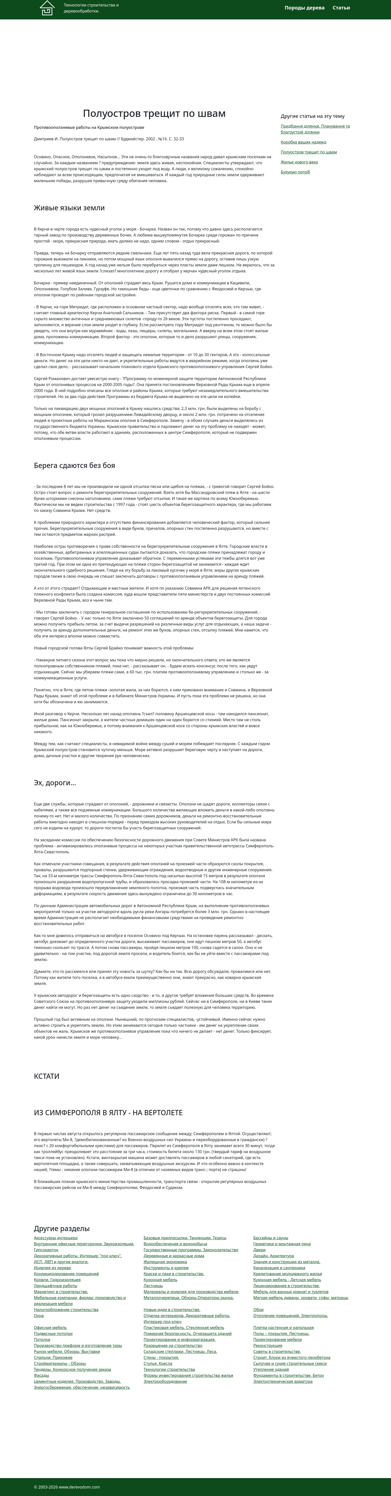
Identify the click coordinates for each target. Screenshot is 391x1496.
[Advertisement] (183, 60)
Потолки (42, 1339)
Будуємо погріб (295, 172)
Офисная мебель (50, 1327)
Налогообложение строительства (66, 1309)
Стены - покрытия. (161, 1357)
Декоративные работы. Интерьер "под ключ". (78, 1256)
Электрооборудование (165, 1381)
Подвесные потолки (53, 1333)
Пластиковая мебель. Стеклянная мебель (184, 1327)
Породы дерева (305, 7)
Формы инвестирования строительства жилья (188, 1375)
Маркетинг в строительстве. (61, 1291)
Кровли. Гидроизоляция (57, 1279)
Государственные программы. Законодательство (191, 1250)
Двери (259, 1250)
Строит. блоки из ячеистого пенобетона (291, 1357)
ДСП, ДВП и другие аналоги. (61, 1261)
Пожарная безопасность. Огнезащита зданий (188, 1333)
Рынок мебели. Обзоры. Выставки (67, 1351)
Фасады (41, 1375)
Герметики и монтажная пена (282, 1244)
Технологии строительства (169, 1369)
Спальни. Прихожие (53, 1357)
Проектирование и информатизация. (180, 1339)
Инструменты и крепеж (166, 1267)
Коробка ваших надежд (303, 142)
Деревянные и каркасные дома (174, 1256)
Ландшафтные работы (55, 1285)
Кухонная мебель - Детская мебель (287, 1279)
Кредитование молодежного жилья (287, 1273)
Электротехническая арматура (283, 1381)
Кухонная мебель (160, 1279)
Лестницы (153, 1285)
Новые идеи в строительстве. (172, 1309)
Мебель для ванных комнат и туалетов (290, 1291)
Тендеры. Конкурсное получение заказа (72, 1369)
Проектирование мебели (277, 1339)
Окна (39, 1315)
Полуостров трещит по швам (309, 152)
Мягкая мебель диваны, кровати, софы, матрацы (300, 1297)
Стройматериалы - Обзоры (60, 1363)
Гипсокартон (46, 1250)
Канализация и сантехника (279, 1267)
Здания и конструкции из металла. (286, 1261)
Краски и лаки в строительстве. (174, 1273)
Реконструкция (267, 1345)
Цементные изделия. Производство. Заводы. (77, 1381)
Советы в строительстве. (277, 1351)
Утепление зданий (271, 1369)
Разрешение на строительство (173, 1345)
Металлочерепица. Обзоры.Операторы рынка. (189, 1297)
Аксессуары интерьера (56, 1238)
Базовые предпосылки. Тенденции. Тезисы (185, 1238)
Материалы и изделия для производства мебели (191, 1291)
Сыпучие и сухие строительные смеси (290, 1363)
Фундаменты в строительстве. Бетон (288, 1375)
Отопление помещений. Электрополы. (290, 1315)
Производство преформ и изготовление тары (78, 1345)
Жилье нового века (299, 162)
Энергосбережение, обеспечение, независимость (82, 1387)
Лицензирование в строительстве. (286, 1285)
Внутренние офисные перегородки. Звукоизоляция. (84, 1244)
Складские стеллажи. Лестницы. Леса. (180, 1351)
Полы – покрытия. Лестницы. (281, 1333)
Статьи (341, 7)
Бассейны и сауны (270, 1238)
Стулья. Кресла (158, 1363)
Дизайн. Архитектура (273, 1256)
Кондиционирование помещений (66, 1273)
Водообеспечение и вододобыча (175, 1244)
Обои (258, 1309)
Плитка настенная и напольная (283, 1327)
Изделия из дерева (52, 1267)
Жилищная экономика (165, 1261)
